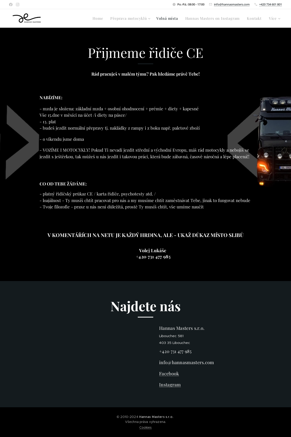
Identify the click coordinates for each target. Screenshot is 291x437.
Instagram (170, 385)
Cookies (145, 427)
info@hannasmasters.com (232, 4)
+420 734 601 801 (270, 4)
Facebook (169, 373)
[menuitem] (99, 18)
